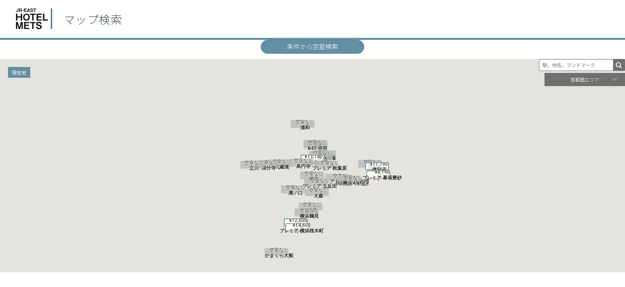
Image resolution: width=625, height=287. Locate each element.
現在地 (19, 72)
